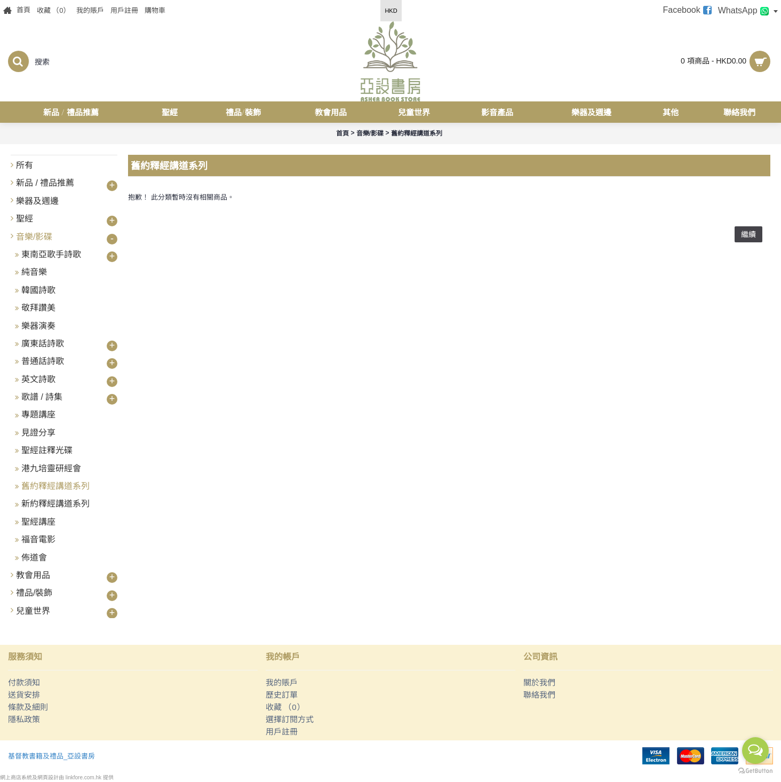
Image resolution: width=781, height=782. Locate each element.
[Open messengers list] (755, 750)
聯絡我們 (539, 694)
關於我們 (539, 682)
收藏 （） (285, 707)
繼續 (748, 234)
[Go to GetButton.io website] (755, 771)
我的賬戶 (282, 682)
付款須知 (24, 682)
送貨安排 (24, 694)
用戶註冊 (282, 731)
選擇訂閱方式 (290, 719)
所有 (24, 165)
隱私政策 (24, 719)
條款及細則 (28, 707)
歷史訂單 (282, 694)
